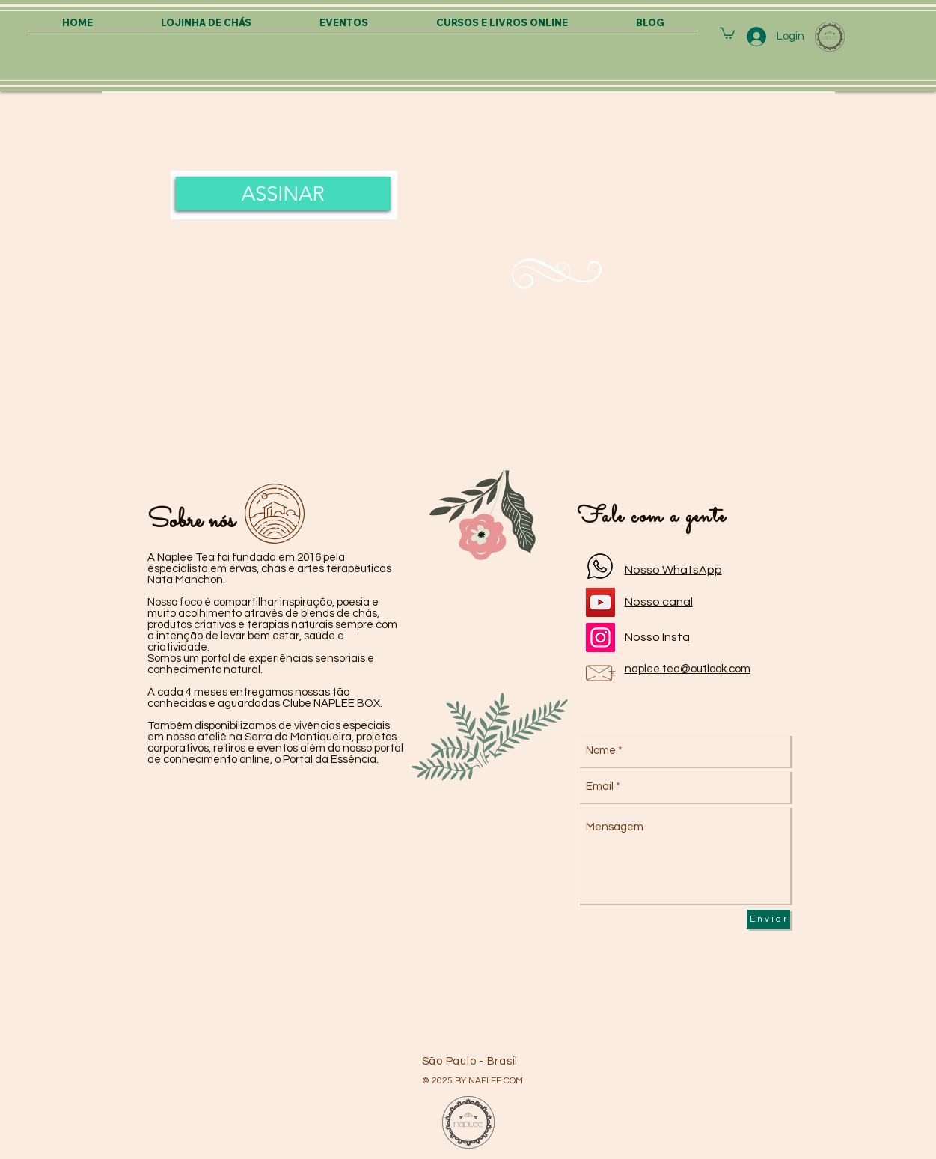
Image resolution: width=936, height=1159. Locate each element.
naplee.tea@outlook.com (687, 669)
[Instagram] (600, 637)
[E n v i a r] (768, 919)
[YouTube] (600, 602)
